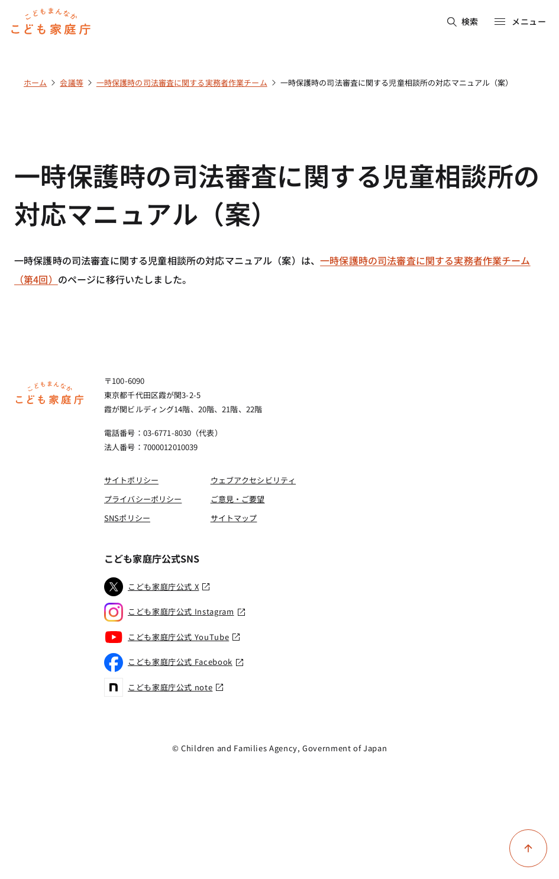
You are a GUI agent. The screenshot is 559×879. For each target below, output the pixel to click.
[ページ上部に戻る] (528, 848)
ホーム (35, 82)
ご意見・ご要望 (238, 499)
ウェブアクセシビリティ (253, 480)
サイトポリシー (131, 480)
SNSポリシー (127, 517)
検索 (463, 21)
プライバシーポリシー (143, 499)
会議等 (71, 82)
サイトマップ (234, 517)
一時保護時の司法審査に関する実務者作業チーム (181, 82)
